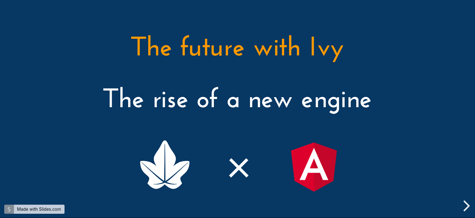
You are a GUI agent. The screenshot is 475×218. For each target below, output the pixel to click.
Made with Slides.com (39, 209)
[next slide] (465, 205)
